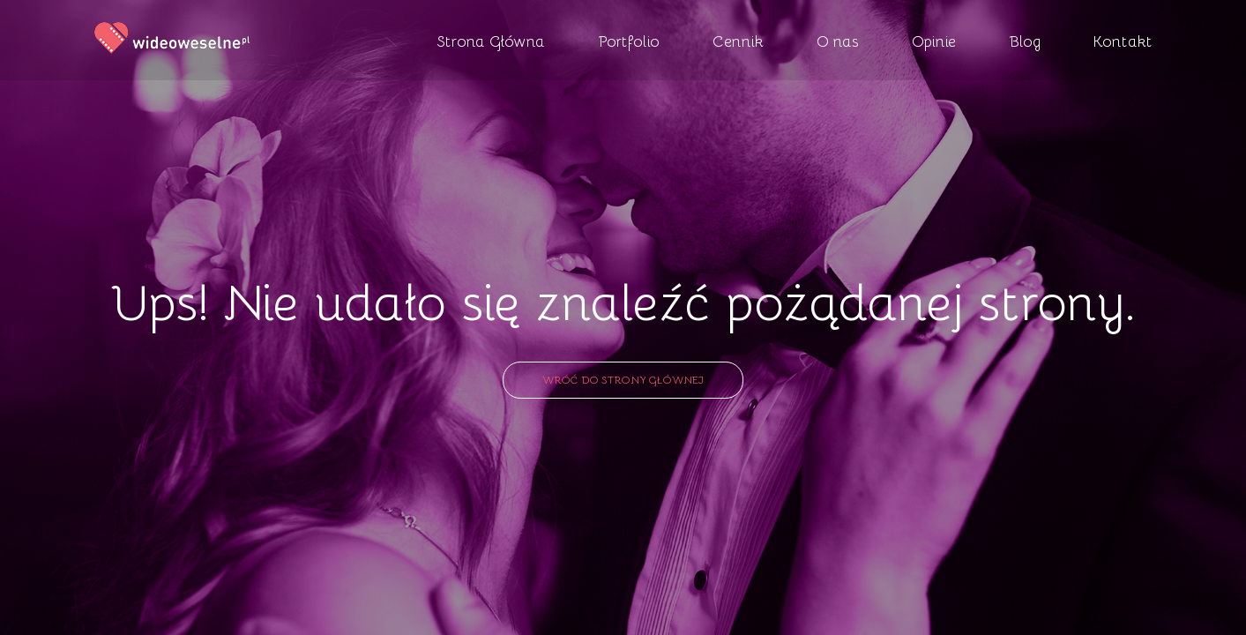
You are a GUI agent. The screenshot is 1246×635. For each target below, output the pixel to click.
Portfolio (629, 40)
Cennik (738, 40)
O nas (838, 40)
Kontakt (1123, 40)
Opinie (934, 40)
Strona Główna (490, 40)
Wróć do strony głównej (623, 379)
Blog (1025, 40)
